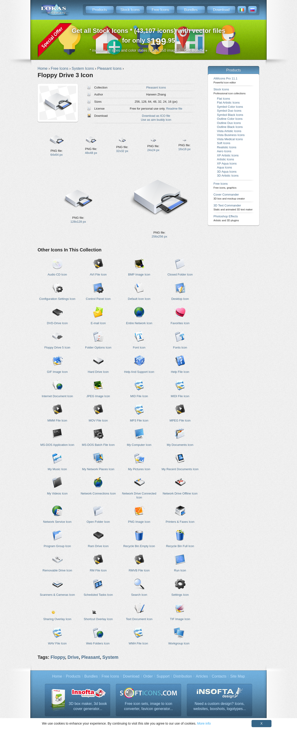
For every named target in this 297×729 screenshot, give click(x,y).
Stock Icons (130, 10)
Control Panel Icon (98, 299)
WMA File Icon (138, 643)
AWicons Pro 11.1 (225, 80)
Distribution (182, 676)
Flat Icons (223, 98)
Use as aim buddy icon (156, 119)
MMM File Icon (57, 420)
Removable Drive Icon (57, 570)
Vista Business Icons (231, 135)
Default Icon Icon (139, 299)
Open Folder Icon (98, 521)
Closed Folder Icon (180, 274)
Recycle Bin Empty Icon (139, 546)
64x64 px (56, 154)
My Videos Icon (57, 493)
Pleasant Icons (156, 87)
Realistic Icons (226, 147)
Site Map (237, 676)
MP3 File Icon (139, 420)
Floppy (58, 657)
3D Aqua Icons (226, 171)
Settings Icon (180, 594)
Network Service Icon (57, 521)
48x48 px (91, 153)
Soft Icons (223, 143)
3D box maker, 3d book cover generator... (88, 706)
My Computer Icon (139, 445)
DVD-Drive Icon (57, 323)
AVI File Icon (98, 274)
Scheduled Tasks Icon (98, 594)
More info (204, 723)
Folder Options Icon (98, 347)
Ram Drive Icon (98, 546)
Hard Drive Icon (98, 372)
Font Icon (139, 347)
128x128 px (78, 221)
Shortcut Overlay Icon (98, 619)
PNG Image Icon (139, 521)
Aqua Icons (224, 167)
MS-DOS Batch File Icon (98, 445)
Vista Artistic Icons (229, 131)
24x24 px (153, 150)
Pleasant (90, 657)
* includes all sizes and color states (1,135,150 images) (148, 50)
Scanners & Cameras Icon (57, 594)
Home (57, 676)
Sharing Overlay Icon (57, 619)
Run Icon (180, 570)
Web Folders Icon (98, 643)
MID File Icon (139, 396)
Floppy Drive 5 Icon (57, 347)
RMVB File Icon (139, 570)
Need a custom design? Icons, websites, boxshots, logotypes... (220, 706)
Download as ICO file (156, 115)
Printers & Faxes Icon (180, 521)
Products (99, 10)
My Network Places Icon (98, 469)
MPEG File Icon (180, 420)
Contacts (219, 676)
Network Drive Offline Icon (180, 493)
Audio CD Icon (57, 274)
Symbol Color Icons (230, 106)
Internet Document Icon (57, 396)
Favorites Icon (180, 323)
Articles (202, 676)
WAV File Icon (57, 643)
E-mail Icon (98, 323)
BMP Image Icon (139, 274)
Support (163, 676)
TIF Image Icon (180, 619)
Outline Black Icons (230, 127)
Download (221, 10)
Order (148, 676)
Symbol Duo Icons (229, 110)
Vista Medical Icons (230, 139)
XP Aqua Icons (227, 163)
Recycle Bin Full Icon (180, 546)
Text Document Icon (139, 619)
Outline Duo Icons (229, 123)
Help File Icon (180, 372)
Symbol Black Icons (230, 115)
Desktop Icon (180, 299)
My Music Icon (57, 469)
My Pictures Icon (139, 469)
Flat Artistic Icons (228, 102)
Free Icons (160, 10)
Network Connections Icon (98, 493)
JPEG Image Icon (98, 396)
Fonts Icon (180, 347)
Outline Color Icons (229, 118)
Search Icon (139, 594)
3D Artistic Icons (228, 175)
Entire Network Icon (139, 323)
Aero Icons (224, 151)
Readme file (174, 108)
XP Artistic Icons (228, 155)
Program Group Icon (57, 546)
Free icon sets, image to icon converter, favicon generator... (148, 706)
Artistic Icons (225, 159)
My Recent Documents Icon (179, 469)
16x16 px (184, 149)
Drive (73, 657)
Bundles (191, 10)
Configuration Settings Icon (57, 299)
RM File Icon (98, 570)
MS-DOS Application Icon (57, 445)
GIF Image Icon (57, 372)
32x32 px (122, 151)
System (110, 657)
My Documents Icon (180, 445)
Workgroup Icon (178, 643)
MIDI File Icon (180, 396)
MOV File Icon (98, 420)
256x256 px (159, 236)
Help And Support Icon (139, 372)
